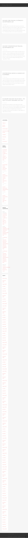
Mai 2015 (4, 433)
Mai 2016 (4, 409)
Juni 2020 (4, 322)
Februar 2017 (5, 395)
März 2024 (4, 291)
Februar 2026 (5, 278)
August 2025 (5, 284)
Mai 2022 (4, 317)
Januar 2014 (4, 469)
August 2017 (5, 386)
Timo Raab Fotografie (11, 534)
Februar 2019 (5, 342)
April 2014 (4, 462)
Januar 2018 (4, 371)
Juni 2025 (4, 288)
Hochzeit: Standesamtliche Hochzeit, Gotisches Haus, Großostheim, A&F (5, 178)
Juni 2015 (4, 431)
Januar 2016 (4, 411)
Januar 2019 (4, 344)
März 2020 (4, 326)
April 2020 (4, 324)
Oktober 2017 (5, 380)
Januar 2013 (4, 500)
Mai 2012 (4, 522)
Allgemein (4, 123)
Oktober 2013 (5, 478)
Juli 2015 (4, 429)
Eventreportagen (5, 128)
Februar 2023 (5, 303)
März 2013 (4, 495)
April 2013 (4, 493)
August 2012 (5, 515)
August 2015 (5, 426)
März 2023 (4, 301)
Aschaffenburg (5, 237)
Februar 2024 (5, 293)
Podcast (4, 139)
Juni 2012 (4, 519)
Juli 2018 (4, 362)
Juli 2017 (4, 388)
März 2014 (4, 464)
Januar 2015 (4, 438)
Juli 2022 (4, 315)
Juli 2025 (4, 286)
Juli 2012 (4, 517)
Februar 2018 (5, 369)
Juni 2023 (4, 299)
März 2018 (4, 366)
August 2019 (5, 331)
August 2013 (5, 484)
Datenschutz (15, 536)
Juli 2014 (4, 455)
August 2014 (5, 453)
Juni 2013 (4, 488)
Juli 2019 (4, 333)
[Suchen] (27, 2)
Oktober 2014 (5, 447)
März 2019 (4, 340)
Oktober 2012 (5, 509)
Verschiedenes (5, 141)
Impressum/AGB (10, 536)
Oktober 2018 (5, 354)
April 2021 (4, 319)
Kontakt (19, 536)
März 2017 (4, 393)
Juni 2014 (4, 457)
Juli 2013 (4, 486)
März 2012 (4, 526)
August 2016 (5, 407)
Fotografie (4, 134)
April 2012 (4, 524)
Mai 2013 (4, 491)
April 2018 (4, 364)
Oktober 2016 (5, 404)
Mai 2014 (4, 460)
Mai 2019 (4, 335)
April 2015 (4, 435)
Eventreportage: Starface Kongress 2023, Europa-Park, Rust (5, 167)
